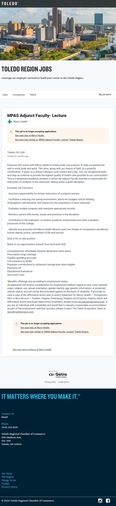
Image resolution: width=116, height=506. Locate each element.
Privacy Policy (9, 487)
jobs (5, 94)
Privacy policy (50, 382)
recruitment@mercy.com (91, 301)
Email (5, 417)
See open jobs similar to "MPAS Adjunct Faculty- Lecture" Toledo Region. (49, 140)
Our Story (7, 473)
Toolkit (6, 484)
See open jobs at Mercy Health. (29, 135)
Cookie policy (63, 382)
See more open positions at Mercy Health (32, 349)
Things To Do (9, 480)
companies (19, 94)
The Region (8, 477)
